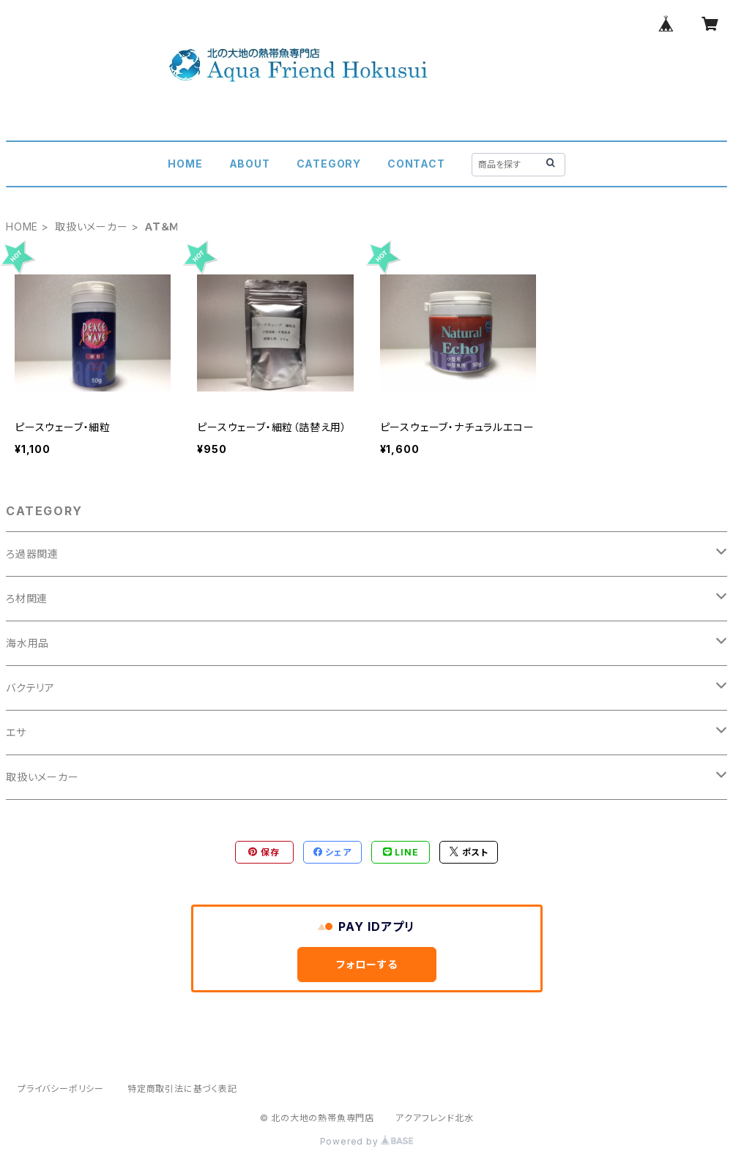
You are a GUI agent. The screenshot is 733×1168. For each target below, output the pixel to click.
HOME (185, 163)
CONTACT (416, 163)
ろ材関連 (27, 598)
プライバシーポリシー (61, 1088)
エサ (16, 732)
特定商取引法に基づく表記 (182, 1088)
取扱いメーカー (91, 226)
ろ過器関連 (32, 553)
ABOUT (249, 163)
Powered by (367, 1141)
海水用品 (27, 643)
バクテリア (30, 687)
